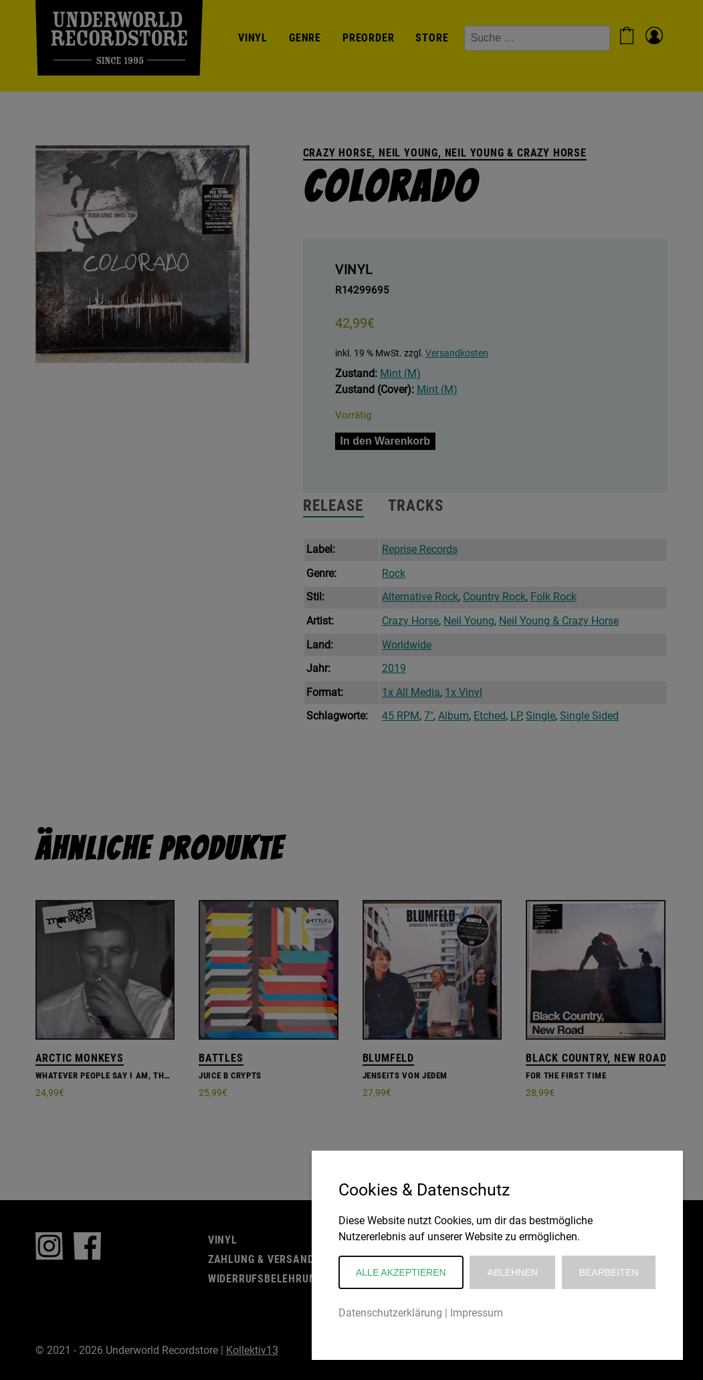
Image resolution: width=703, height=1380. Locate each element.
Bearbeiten (609, 1272)
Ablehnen (512, 1272)
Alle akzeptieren (401, 1272)
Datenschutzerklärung (390, 1312)
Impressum (476, 1312)
